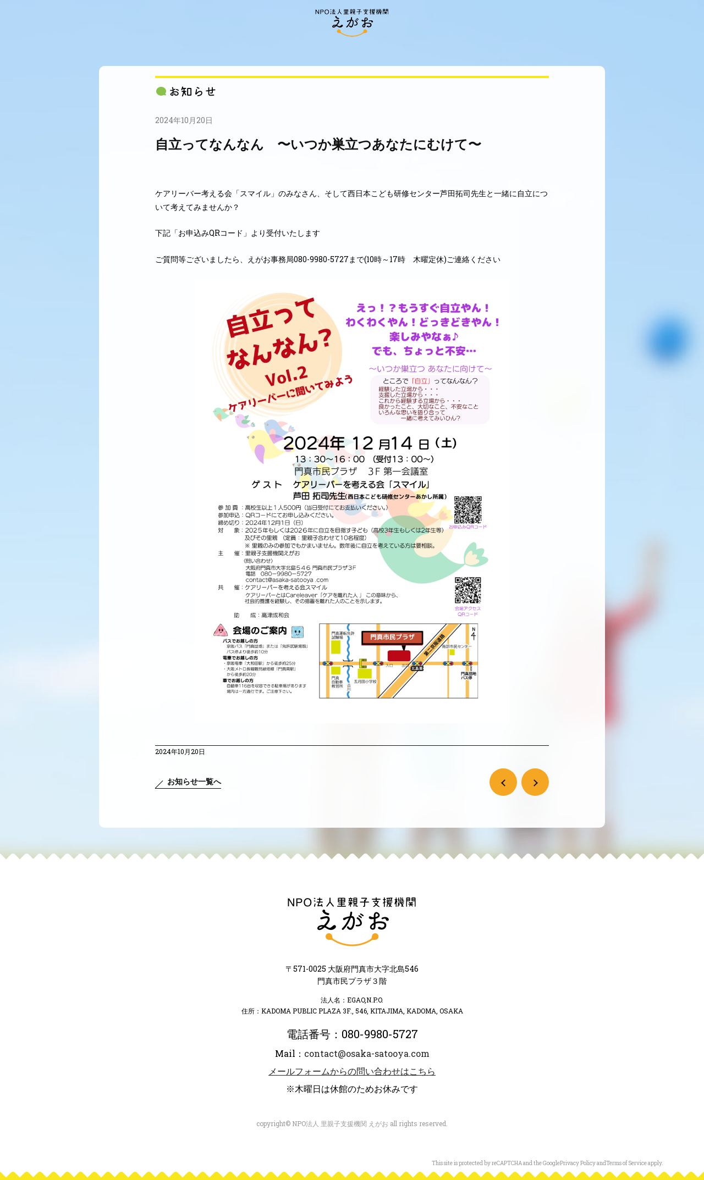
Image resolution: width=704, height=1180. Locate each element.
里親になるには (449, 50)
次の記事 (535, 782)
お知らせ (60, 50)
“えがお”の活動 (232, 50)
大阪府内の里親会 (308, 50)
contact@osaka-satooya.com (367, 1053)
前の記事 (503, 782)
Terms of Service (626, 1163)
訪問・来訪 (108, 50)
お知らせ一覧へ (194, 781)
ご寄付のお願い (521, 50)
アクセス (644, 50)
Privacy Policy (578, 1163)
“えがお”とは (164, 50)
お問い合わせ (589, 50)
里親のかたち (381, 50)
